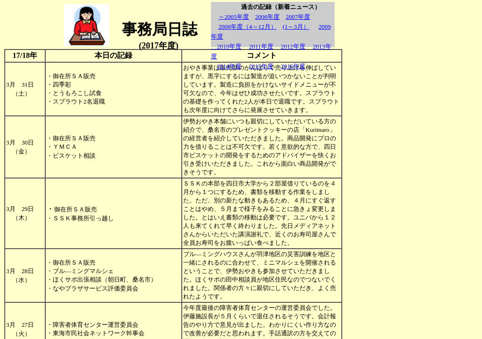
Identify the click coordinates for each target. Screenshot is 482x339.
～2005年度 (233, 16)
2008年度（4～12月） (247, 26)
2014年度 (229, 66)
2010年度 (226, 46)
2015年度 (261, 66)
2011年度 (261, 46)
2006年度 (267, 16)
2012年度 (293, 46)
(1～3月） (296, 26)
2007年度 (298, 16)
